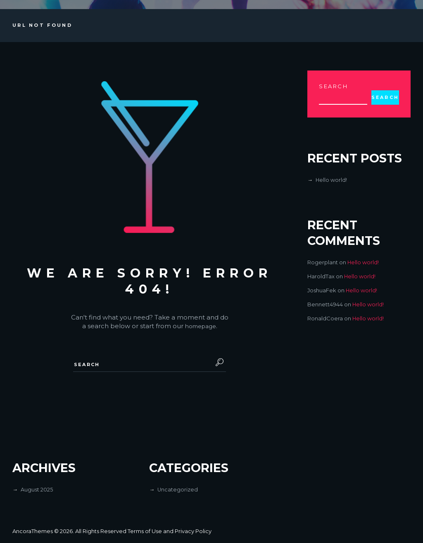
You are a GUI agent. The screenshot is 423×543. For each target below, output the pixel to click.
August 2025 (37, 490)
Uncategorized (177, 490)
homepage (200, 326)
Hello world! (331, 180)
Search (333, 86)
